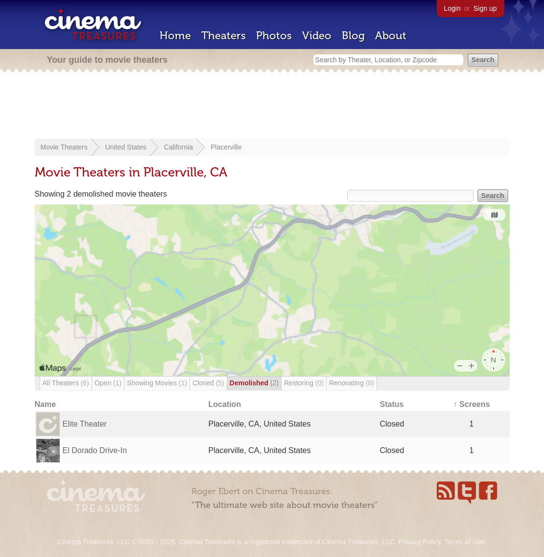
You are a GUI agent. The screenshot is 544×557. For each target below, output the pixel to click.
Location (225, 404)
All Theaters (66, 383)
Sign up (485, 8)
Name (45, 404)
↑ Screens (471, 404)
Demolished (254, 383)
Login (452, 8)
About (390, 35)
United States (125, 147)
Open (108, 383)
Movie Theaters (64, 147)
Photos (274, 35)
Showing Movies (157, 383)
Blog (353, 35)
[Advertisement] (272, 106)
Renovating (351, 383)
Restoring (304, 383)
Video (316, 35)
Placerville (226, 147)
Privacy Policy (420, 542)
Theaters (223, 35)
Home (175, 35)
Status (392, 404)
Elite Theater (85, 424)
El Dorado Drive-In (95, 450)
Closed (208, 383)
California (178, 147)
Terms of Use (464, 542)
